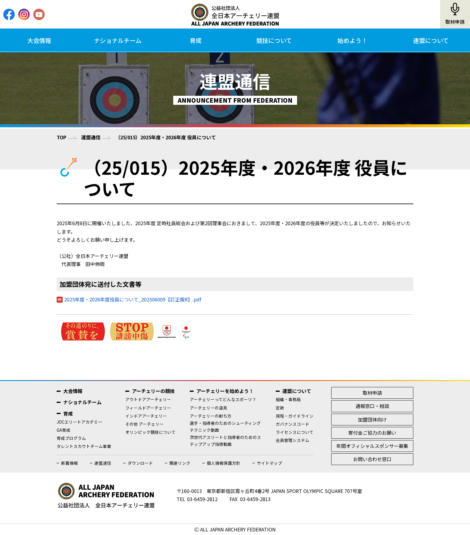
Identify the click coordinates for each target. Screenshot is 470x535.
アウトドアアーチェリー (148, 399)
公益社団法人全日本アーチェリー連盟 (235, 14)
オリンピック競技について (150, 432)
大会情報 (39, 40)
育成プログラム (71, 438)
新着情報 (69, 463)
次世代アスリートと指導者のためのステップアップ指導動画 (225, 440)
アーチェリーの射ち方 (210, 416)
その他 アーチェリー (144, 424)
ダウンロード (140, 463)
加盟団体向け (372, 419)
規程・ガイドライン (295, 416)
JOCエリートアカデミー (79, 422)
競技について (274, 40)
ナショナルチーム (117, 40)
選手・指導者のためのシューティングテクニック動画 (225, 426)
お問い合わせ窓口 (372, 459)
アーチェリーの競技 (153, 390)
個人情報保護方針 (223, 463)
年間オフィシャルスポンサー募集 (372, 445)
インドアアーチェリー (146, 416)
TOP (61, 137)
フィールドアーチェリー (148, 408)
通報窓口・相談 (372, 406)
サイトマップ (269, 463)
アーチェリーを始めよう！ (225, 390)
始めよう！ (352, 40)
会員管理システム (292, 440)
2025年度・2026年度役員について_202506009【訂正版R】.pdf (132, 299)
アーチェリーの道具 (208, 408)
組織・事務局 (288, 399)
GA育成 (63, 430)
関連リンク (179, 463)
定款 (280, 408)
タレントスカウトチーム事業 (84, 446)
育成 (196, 40)
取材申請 (455, 21)
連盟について (431, 40)
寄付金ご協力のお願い (372, 432)
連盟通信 (90, 137)
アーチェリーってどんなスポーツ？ (223, 399)
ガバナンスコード (292, 424)
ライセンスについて (295, 432)
